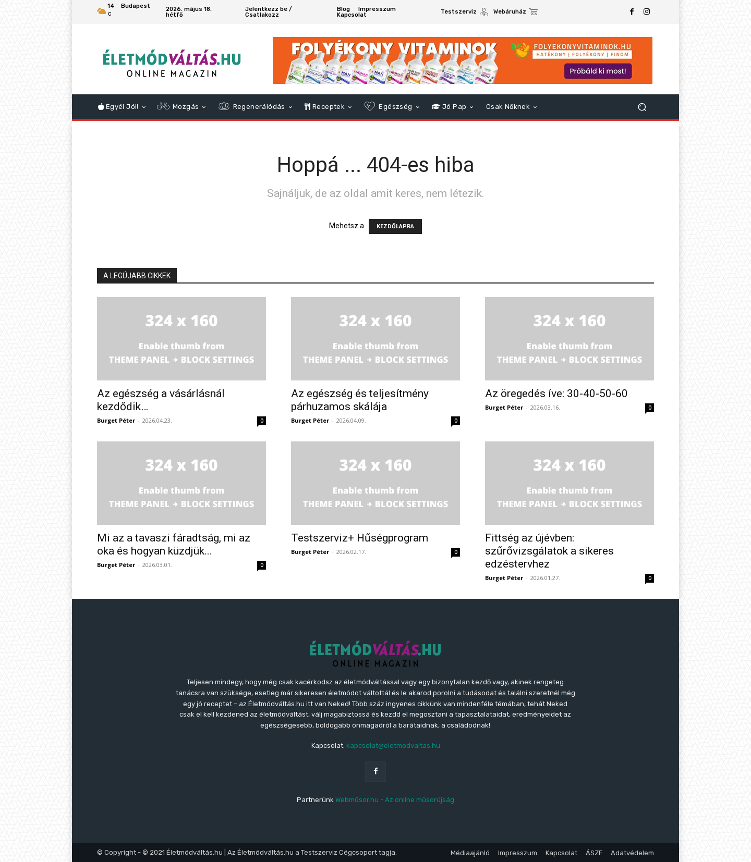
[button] (641, 107)
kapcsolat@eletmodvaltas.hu (393, 745)
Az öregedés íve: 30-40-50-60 (556, 393)
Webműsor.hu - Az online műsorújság (394, 800)
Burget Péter (116, 420)
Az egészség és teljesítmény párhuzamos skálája (360, 400)
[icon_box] (464, 13)
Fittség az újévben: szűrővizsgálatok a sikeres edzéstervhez (549, 551)
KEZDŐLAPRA (395, 226)
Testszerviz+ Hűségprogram (359, 538)
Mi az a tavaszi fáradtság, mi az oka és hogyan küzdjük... (173, 544)
